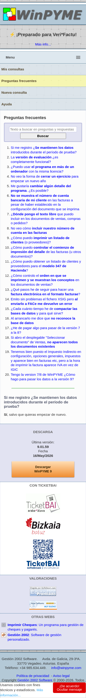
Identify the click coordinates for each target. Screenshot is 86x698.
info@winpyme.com (66, 668)
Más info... (43, 44)
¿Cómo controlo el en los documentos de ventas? (45, 280)
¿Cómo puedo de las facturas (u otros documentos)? (46, 251)
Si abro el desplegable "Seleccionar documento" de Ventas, (44, 342)
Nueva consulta (14, 92)
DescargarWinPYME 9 (43, 469)
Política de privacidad (33, 676)
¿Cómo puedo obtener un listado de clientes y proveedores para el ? (46, 265)
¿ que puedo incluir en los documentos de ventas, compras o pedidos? (45, 218)
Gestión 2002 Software (35, 680)
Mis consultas (12, 69)
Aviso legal (61, 676)
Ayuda (6, 104)
